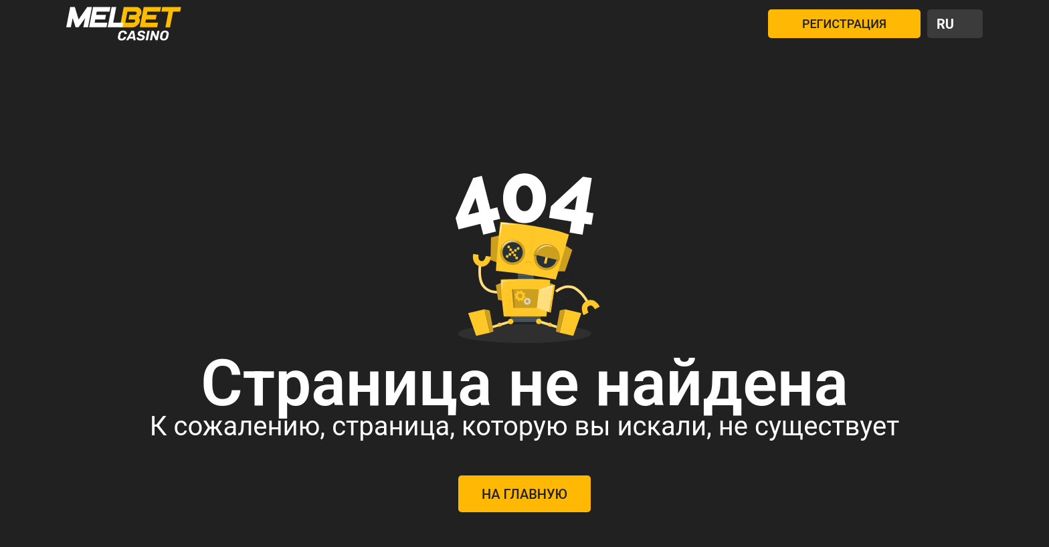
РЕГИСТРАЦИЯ (844, 24)
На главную (524, 494)
